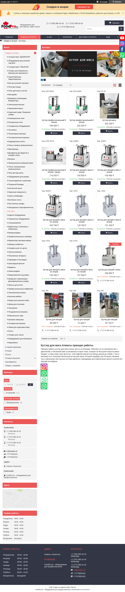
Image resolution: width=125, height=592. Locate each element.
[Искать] (121, 29)
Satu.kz (73, 587)
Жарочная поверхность (17, 192)
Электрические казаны (17, 293)
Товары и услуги (28, 37)
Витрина (11, 159)
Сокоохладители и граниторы (19, 181)
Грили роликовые (15, 252)
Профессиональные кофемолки (20, 289)
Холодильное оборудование (19, 126)
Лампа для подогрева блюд (18, 327)
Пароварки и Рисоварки (17, 260)
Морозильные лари (15, 316)
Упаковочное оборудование (18, 219)
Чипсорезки (12, 308)
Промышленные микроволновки (20, 163)
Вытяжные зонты (14, 200)
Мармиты (12, 267)
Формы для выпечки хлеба (18, 300)
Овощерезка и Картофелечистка (20, 207)
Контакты (67, 37)
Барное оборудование (16, 215)
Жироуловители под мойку (18, 275)
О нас (49, 37)
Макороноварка (14, 233)
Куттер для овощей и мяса (109, 270)
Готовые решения (12, 358)
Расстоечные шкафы (16, 204)
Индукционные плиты (16, 141)
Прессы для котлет (15, 285)
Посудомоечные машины (18, 312)
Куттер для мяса (109, 120)
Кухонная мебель (15, 296)
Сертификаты (10, 362)
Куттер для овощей (54, 320)
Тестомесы (12, 130)
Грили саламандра (15, 196)
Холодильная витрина (16, 323)
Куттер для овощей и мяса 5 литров (81, 171)
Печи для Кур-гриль (15, 173)
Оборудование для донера (18, 177)
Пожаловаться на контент (80, 589)
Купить (55, 133)
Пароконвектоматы (15, 108)
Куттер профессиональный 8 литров (82, 121)
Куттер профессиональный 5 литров (54, 121)
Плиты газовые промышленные (20, 145)
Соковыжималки (14, 223)
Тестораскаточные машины (18, 137)
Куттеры (11, 211)
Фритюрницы (13, 149)
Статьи (8, 354)
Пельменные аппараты (17, 256)
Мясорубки (12, 94)
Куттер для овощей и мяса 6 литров (109, 221)
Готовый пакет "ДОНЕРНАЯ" (19, 57)
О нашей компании (13, 347)
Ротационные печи (15, 122)
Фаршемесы (13, 343)
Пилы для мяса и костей (17, 91)
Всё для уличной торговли (18, 83)
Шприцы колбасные (15, 244)
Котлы (10, 331)
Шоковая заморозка (16, 320)
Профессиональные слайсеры (20, 237)
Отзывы (8, 351)
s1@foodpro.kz (11, 451)
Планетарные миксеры (17, 134)
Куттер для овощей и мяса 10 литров (54, 221)
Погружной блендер (16, 184)
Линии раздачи (14, 271)
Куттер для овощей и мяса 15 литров (82, 271)
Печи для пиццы (14, 87)
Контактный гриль (15, 188)
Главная (9, 37)
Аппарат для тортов (15, 335)
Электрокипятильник (16, 105)
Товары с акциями (12, 366)
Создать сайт (5, 2)
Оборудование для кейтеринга (20, 339)
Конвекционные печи (16, 118)
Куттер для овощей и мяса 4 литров (81, 221)
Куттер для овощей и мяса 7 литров (109, 171)
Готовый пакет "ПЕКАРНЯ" (18, 67)
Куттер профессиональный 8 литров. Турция (54, 171)
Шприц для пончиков (16, 304)
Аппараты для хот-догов (17, 248)
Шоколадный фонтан (16, 263)
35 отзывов (104, 2)
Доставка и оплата (88, 37)
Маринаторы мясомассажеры (19, 240)
